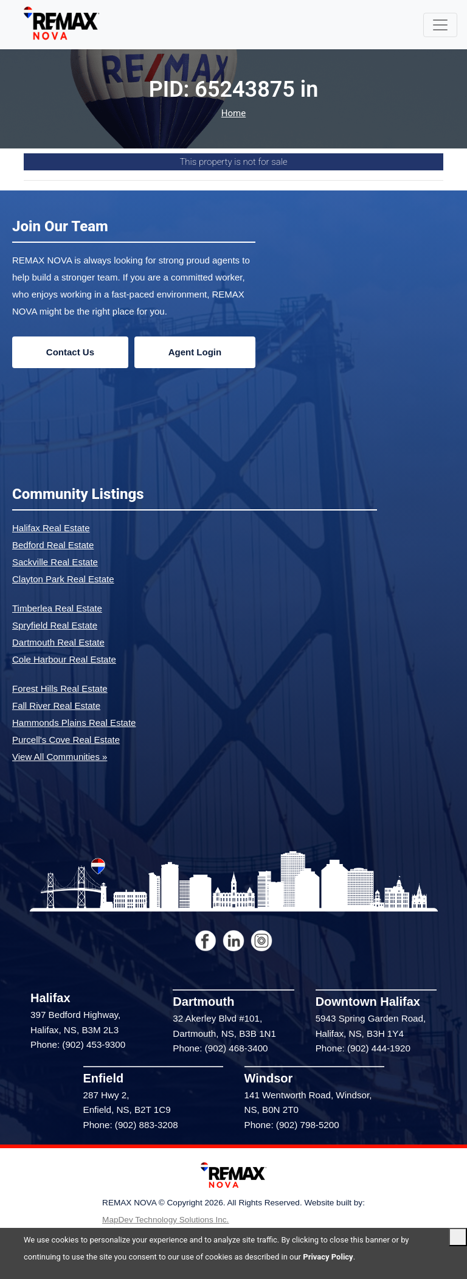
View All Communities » (59, 756)
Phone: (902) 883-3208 (130, 1125)
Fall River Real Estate (56, 705)
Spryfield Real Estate (54, 625)
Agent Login (194, 352)
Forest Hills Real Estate (60, 688)
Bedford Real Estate (53, 545)
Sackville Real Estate (55, 562)
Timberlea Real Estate (57, 608)
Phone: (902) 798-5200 (291, 1125)
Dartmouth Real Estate (58, 642)
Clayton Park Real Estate (63, 579)
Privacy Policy (328, 1256)
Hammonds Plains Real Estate (74, 722)
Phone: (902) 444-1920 (363, 1048)
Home (233, 113)
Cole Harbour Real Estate (64, 659)
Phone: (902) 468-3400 (220, 1048)
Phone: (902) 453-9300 (77, 1044)
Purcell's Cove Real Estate (66, 739)
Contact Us (70, 352)
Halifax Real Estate (51, 528)
